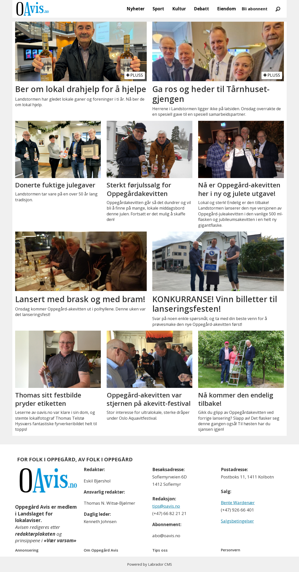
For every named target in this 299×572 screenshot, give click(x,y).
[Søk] (278, 9)
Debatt (201, 9)
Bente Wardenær (238, 502)
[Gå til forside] (32, 9)
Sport (158, 9)
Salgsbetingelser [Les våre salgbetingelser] (237, 521)
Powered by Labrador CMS (149, 564)
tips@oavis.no (166, 506)
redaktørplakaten (35, 534)
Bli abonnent (254, 9)
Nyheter (135, 9)
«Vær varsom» (60, 540)
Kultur (179, 9)
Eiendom (226, 9)
